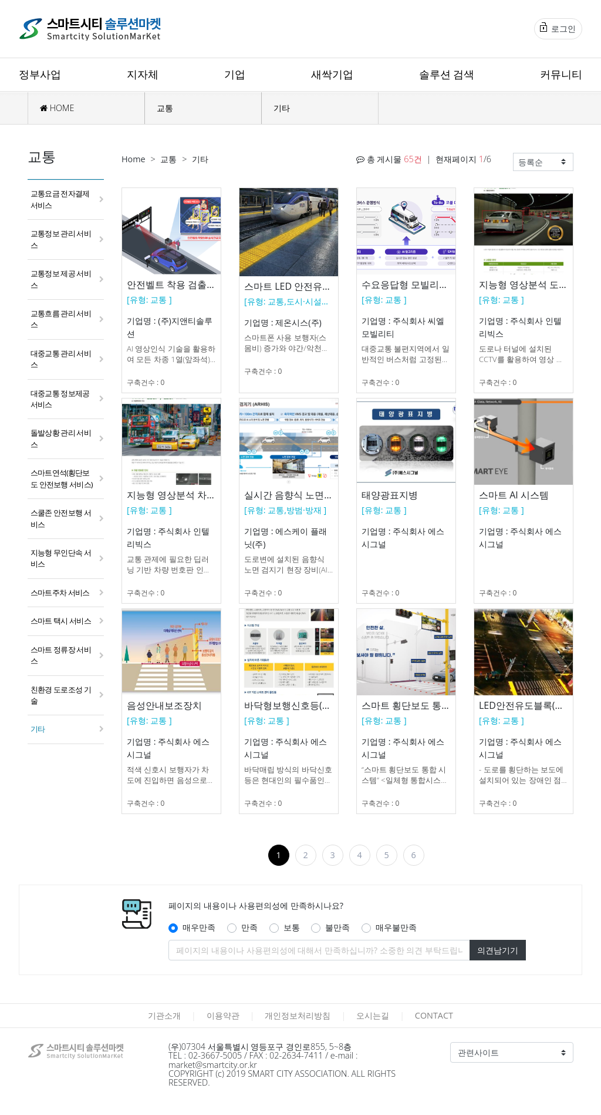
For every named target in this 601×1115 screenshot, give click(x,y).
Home (133, 159)
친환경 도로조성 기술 (61, 695)
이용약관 (223, 1015)
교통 (165, 107)
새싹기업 (332, 74)
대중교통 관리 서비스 (61, 359)
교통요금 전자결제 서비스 (60, 199)
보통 (291, 927)
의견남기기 (497, 950)
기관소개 (164, 1015)
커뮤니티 (561, 74)
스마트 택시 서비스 (61, 620)
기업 (234, 74)
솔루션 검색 (447, 74)
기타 (282, 107)
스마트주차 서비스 (60, 592)
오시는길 (372, 1015)
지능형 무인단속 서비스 (61, 558)
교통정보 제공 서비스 (61, 279)
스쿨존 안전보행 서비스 (61, 518)
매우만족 (199, 927)
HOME (57, 107)
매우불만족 (396, 927)
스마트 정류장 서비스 (61, 655)
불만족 (337, 927)
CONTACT (434, 1015)
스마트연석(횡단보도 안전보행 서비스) (62, 478)
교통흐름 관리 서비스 (61, 319)
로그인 (558, 28)
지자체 (142, 74)
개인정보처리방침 (297, 1015)
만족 (249, 927)
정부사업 (40, 74)
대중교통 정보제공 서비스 (60, 399)
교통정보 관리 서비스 (61, 239)
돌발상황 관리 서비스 (61, 438)
